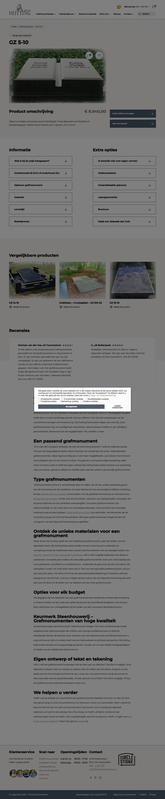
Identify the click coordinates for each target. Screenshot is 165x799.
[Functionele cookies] (62, 399)
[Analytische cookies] (39, 399)
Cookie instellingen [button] (117, 406)
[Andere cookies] (81, 401)
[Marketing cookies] (59, 401)
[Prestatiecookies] (39, 401)
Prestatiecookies (48, 401)
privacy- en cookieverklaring (102, 395)
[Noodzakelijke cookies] (86, 399)
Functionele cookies (73, 399)
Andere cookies (90, 401)
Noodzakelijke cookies (98, 399)
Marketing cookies (70, 401)
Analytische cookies (50, 399)
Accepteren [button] (71, 406)
